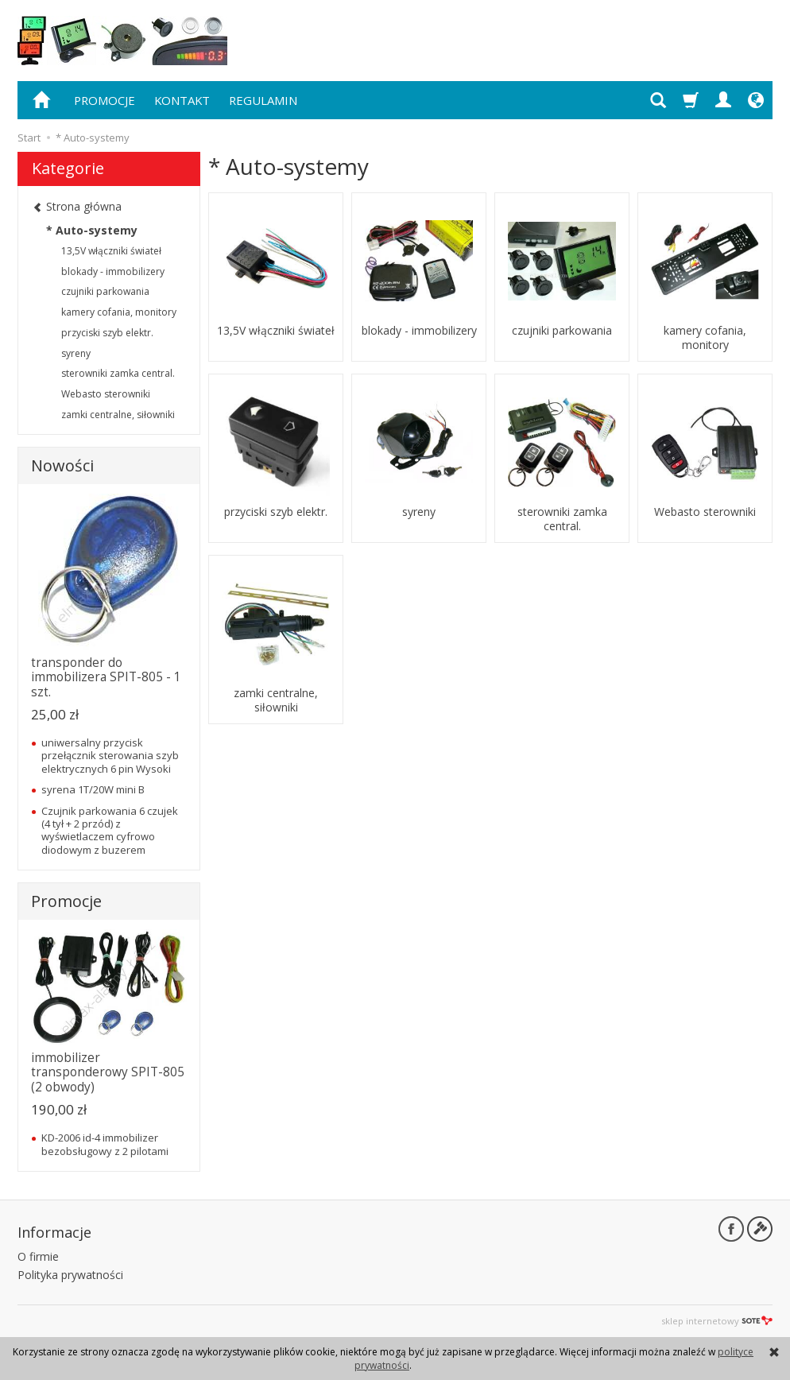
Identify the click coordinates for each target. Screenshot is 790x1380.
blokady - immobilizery (419, 331)
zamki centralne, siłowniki (276, 700)
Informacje (54, 1232)
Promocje (66, 901)
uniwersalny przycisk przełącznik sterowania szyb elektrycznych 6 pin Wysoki (110, 755)
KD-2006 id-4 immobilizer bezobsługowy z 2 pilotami (104, 1143)
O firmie (38, 1256)
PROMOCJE (104, 100)
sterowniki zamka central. (562, 519)
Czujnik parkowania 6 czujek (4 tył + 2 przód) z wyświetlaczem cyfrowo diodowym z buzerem (109, 830)
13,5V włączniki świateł (276, 331)
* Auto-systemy (91, 230)
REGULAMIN (263, 100)
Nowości (62, 465)
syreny (419, 512)
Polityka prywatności (70, 1274)
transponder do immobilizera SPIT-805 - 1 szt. (106, 677)
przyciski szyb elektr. (275, 512)
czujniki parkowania (562, 331)
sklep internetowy (717, 1321)
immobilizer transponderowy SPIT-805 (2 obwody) (107, 1072)
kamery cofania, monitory (705, 338)
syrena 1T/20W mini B (93, 789)
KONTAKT (182, 100)
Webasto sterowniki (705, 512)
